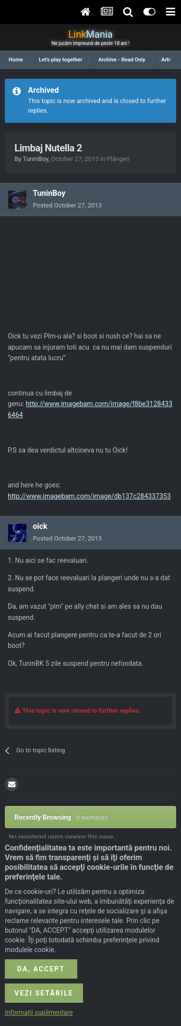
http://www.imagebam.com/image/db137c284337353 (89, 496)
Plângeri (118, 158)
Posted (67, 205)
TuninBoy (35, 158)
